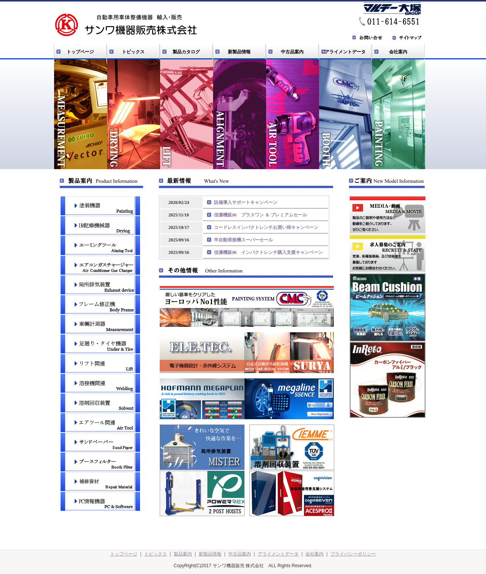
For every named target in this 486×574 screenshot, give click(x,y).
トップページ (80, 51)
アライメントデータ (345, 51)
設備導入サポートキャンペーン (245, 202)
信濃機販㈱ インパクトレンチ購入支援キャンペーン (268, 252)
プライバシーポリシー (353, 554)
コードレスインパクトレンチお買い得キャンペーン (266, 227)
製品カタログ (186, 51)
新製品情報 (239, 51)
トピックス (133, 51)
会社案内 (398, 51)
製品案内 (183, 554)
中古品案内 (292, 51)
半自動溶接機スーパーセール (243, 240)
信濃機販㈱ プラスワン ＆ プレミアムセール (260, 215)
